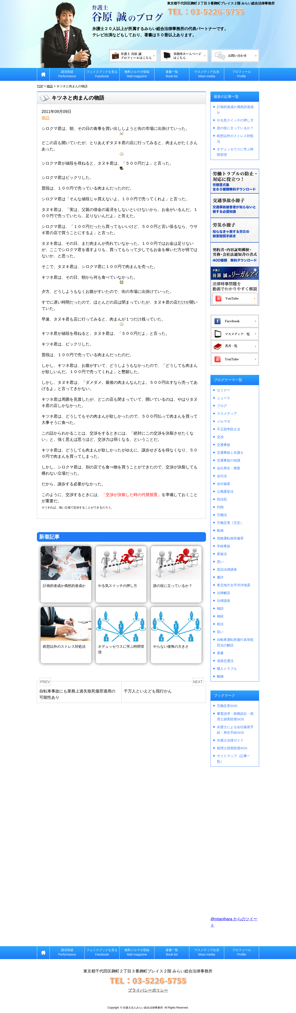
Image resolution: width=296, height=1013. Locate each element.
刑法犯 (222, 499)
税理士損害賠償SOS (232, 748)
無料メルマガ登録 (136, 74)
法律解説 (223, 593)
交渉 (220, 437)
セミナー (223, 390)
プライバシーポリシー (148, 990)
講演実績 (67, 74)
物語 (46, 118)
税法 (220, 624)
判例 (220, 507)
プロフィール (241, 74)
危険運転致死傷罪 (230, 538)
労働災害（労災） (230, 523)
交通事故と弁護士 (230, 452)
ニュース (223, 398)
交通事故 (223, 445)
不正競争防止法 (228, 429)
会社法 (222, 476)
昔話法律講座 (227, 569)
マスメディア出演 (206, 74)
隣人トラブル (227, 668)
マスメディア (227, 413)
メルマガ (223, 421)
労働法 (222, 515)
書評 (220, 577)
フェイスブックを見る (102, 74)
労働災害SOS (227, 706)
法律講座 (223, 600)
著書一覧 (172, 74)
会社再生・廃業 (228, 468)
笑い (220, 632)
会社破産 (223, 484)
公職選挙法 (225, 491)
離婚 (220, 676)
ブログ (222, 406)
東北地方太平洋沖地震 (233, 585)
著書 (220, 653)
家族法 (222, 554)
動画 (220, 530)
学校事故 (223, 546)
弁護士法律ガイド (230, 740)
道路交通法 (225, 661)
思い (220, 562)
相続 (220, 616)
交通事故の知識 (228, 460)
